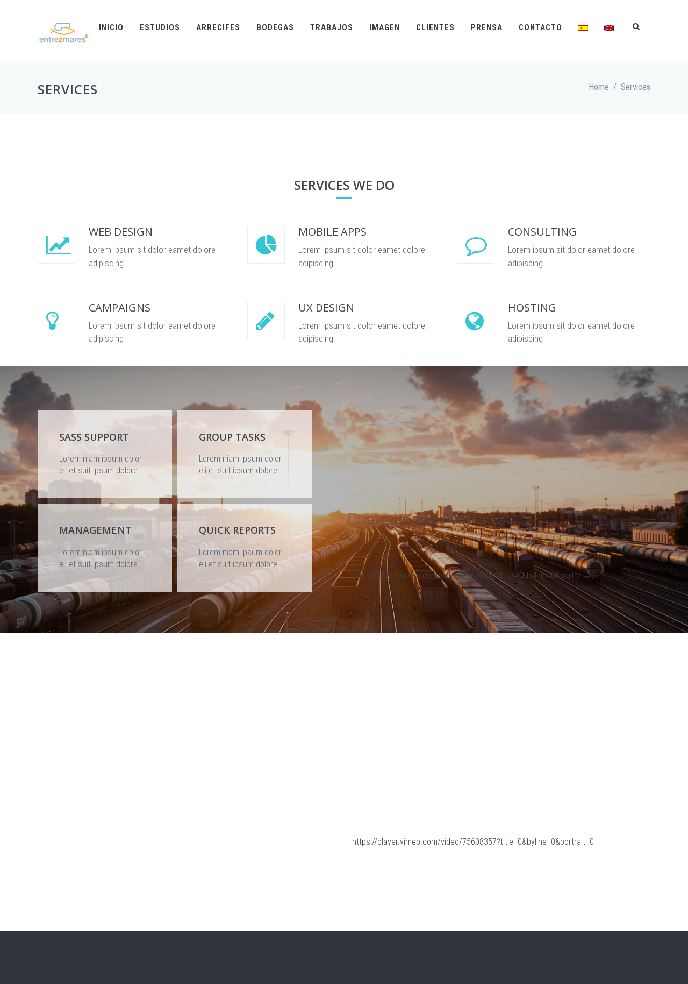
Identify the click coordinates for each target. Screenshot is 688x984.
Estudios (160, 27)
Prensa (487, 27)
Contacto (540, 27)
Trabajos (331, 27)
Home (599, 87)
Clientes (435, 27)
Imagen (384, 27)
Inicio (111, 27)
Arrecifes (218, 27)
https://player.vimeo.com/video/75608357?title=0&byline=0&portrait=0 (473, 575)
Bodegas (275, 27)
